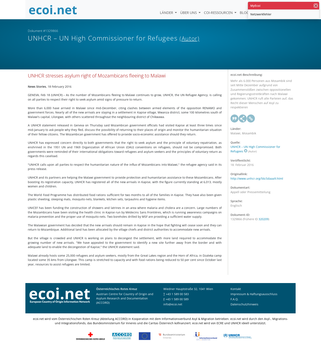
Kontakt (236, 289)
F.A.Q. (234, 299)
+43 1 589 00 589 (177, 299)
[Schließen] (316, 5)
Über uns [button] (189, 12)
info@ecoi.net (172, 304)
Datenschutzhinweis (244, 304)
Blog (244, 12)
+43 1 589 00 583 (177, 294)
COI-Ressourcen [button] (219, 12)
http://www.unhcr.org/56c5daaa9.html (257, 178)
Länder (167, 12)
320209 (263, 219)
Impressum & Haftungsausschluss (254, 294)
